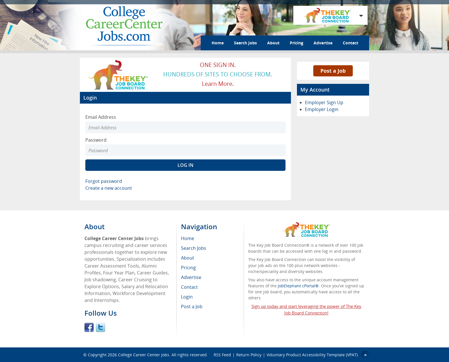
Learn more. (218, 84)
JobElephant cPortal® (298, 285)
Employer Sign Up (324, 102)
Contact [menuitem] (189, 287)
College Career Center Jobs (143, 354)
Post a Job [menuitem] (191, 306)
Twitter (100, 327)
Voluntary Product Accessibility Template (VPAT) (312, 354)
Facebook (89, 327)
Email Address (100, 117)
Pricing (296, 43)
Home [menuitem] (187, 238)
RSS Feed (222, 354)
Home (218, 43)
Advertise (323, 43)
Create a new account (108, 188)
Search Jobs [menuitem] (193, 248)
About (273, 43)
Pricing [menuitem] (188, 267)
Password (96, 140)
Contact (350, 43)
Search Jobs (245, 43)
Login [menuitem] (187, 297)
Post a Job (333, 70)
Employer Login (321, 109)
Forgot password (103, 181)
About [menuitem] (187, 258)
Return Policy (248, 354)
